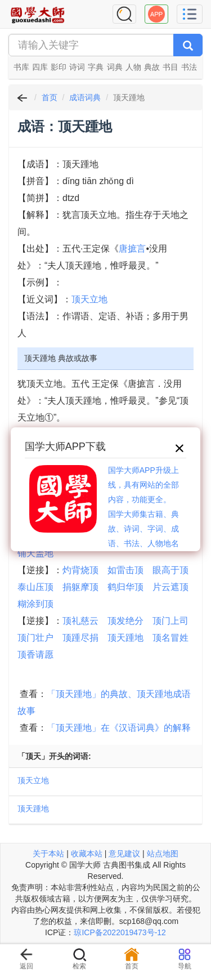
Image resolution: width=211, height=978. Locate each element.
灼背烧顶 (80, 570)
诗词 (77, 67)
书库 (21, 67)
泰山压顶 (35, 587)
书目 (170, 67)
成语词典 (85, 97)
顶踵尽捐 (80, 637)
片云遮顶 (170, 587)
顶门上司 (170, 621)
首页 (49, 97)
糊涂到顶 (35, 604)
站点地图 (162, 853)
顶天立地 (89, 299)
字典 (96, 67)
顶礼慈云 (80, 621)
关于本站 (48, 853)
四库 (40, 67)
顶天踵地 (125, 637)
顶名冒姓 (170, 637)
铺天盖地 (35, 553)
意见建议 (124, 853)
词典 (115, 67)
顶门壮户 (35, 637)
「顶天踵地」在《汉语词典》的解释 (119, 728)
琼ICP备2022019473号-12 (119, 932)
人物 (133, 67)
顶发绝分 (125, 621)
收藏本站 (86, 853)
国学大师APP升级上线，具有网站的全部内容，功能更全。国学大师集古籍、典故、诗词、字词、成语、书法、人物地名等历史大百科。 (143, 514)
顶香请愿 (35, 654)
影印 (58, 67)
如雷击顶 (125, 570)
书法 (189, 67)
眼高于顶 (170, 570)
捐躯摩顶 (80, 587)
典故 (152, 67)
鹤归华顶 (125, 587)
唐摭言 (132, 248)
